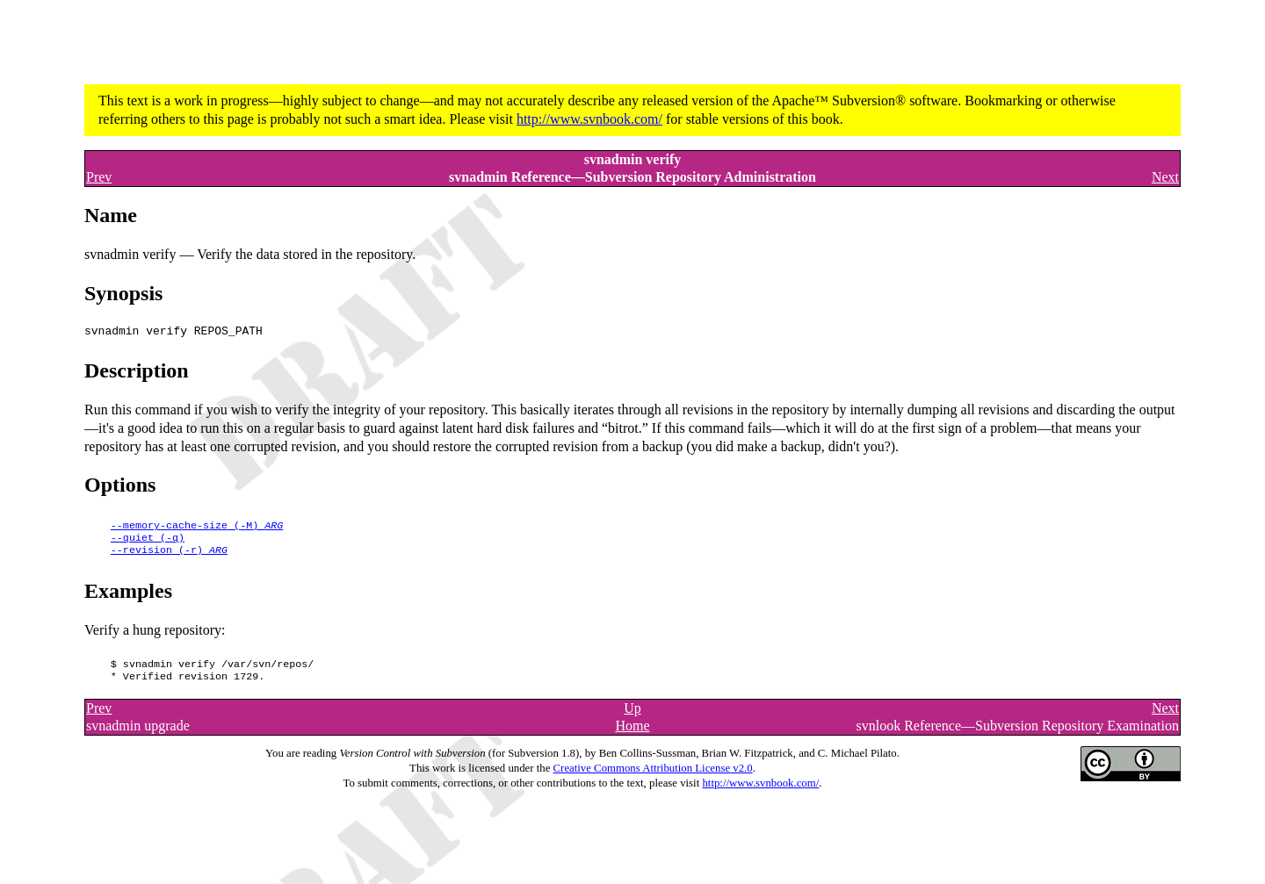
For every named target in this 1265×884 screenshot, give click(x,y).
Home (632, 734)
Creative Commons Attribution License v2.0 (653, 777)
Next (1165, 176)
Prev (99, 176)
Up (632, 716)
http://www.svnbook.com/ (589, 118)
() (197, 527)
